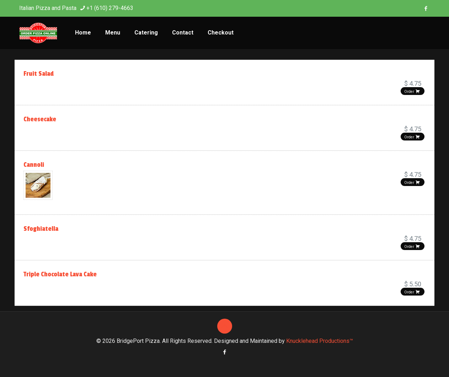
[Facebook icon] (426, 8)
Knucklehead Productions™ (319, 341)
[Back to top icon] (224, 326)
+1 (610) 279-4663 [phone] (109, 8)
